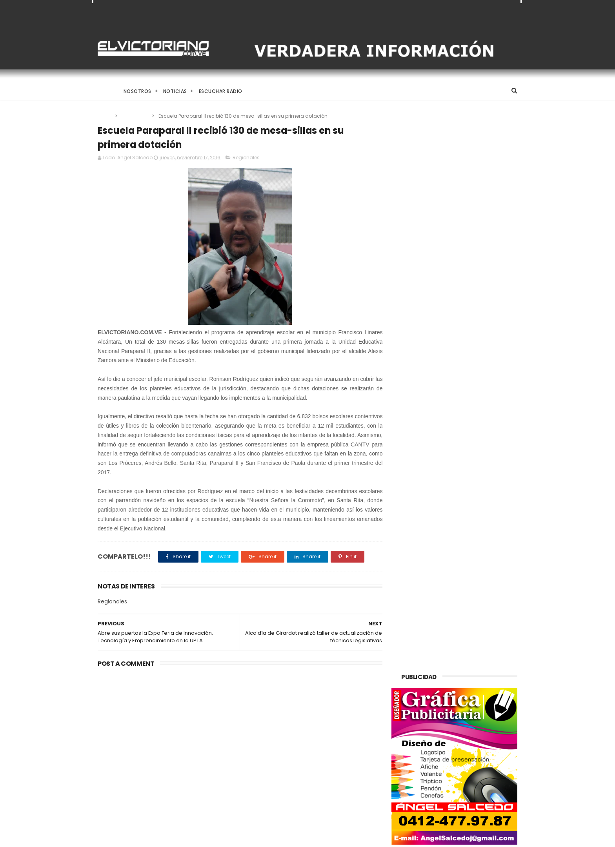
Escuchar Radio (220, 91)
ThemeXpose (142, 837)
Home (105, 91)
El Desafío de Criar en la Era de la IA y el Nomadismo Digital (162, 719)
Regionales (135, 116)
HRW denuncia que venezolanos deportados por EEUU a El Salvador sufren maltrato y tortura (327, 759)
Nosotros (137, 91)
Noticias (175, 91)
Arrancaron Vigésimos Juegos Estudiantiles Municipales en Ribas (325, 796)
